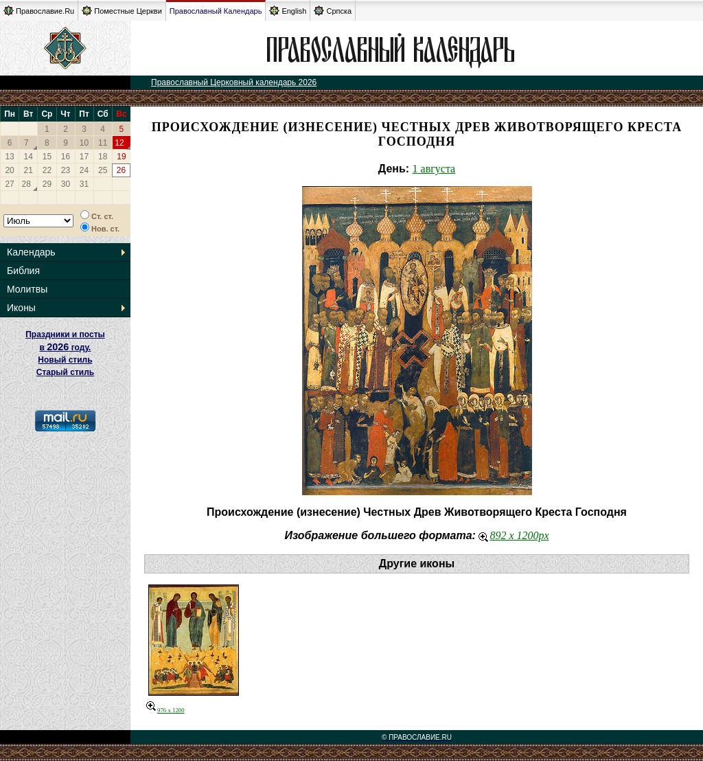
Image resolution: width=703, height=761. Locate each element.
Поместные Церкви (122, 10)
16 (65, 156)
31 (84, 184)
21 (28, 170)
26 (121, 170)
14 (28, 156)
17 (84, 156)
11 (102, 143)
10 (84, 143)
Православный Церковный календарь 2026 (233, 82)
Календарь (31, 252)
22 (47, 170)
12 (119, 143)
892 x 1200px (514, 535)
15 (47, 156)
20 (9, 170)
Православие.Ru (38, 10)
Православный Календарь (216, 11)
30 (65, 184)
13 (9, 156)
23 (65, 170)
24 (84, 170)
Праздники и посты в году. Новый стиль (65, 347)
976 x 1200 (165, 710)
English (287, 10)
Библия (23, 270)
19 (121, 156)
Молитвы (27, 289)
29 (47, 184)
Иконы (21, 307)
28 (26, 184)
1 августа (434, 168)
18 (102, 156)
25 (102, 170)
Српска (333, 10)
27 (9, 184)
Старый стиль (65, 372)
